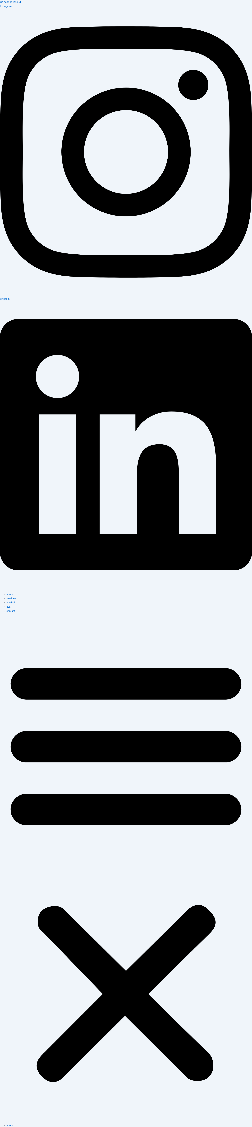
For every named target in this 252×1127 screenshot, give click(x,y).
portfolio (11, 602)
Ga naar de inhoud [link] (10, 2)
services (11, 598)
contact (10, 611)
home (9, 594)
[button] (126, 868)
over (8, 606)
